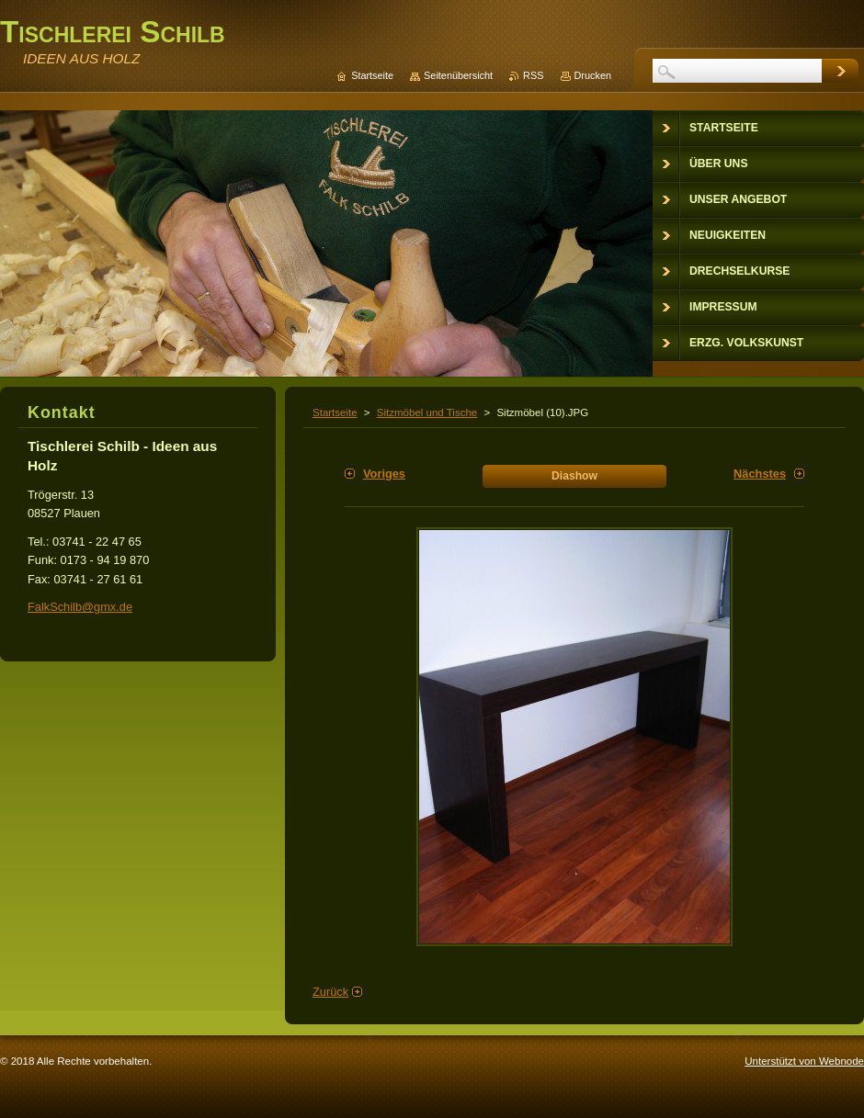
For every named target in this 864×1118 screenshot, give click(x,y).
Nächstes (759, 473)
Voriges (384, 473)
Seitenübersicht (458, 75)
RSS (533, 75)
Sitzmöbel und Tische (427, 412)
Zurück (330, 992)
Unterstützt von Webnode (804, 1061)
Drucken (593, 75)
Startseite (335, 412)
